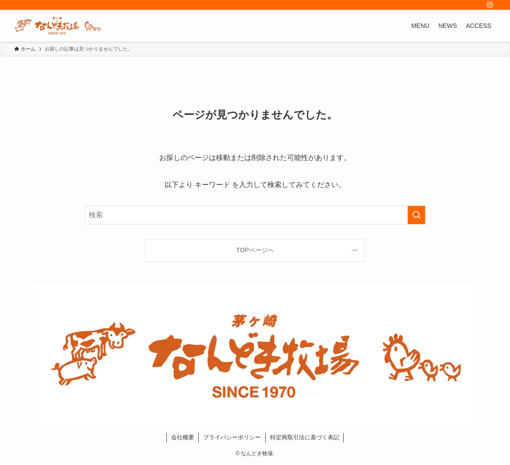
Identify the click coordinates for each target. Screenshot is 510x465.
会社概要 (182, 437)
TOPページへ (255, 250)
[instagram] (490, 5)
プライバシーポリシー (232, 437)
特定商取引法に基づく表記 (304, 437)
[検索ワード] (255, 215)
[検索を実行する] (416, 215)
